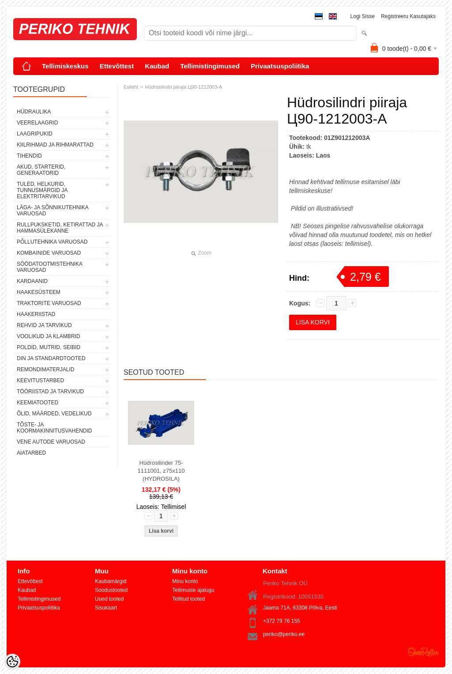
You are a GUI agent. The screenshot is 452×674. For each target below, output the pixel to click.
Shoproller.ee (423, 652)
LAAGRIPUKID (35, 134)
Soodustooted (111, 590)
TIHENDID (29, 156)
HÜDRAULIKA (34, 112)
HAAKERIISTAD (36, 314)
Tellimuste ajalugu (193, 590)
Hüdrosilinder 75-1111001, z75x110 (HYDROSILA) (161, 470)
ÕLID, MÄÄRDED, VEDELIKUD (54, 413)
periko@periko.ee (284, 634)
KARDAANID (32, 281)
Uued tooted (109, 599)
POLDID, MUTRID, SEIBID (48, 347)
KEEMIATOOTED (37, 402)
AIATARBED (31, 453)
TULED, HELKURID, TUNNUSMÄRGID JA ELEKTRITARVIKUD (42, 190)
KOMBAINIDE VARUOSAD (49, 253)
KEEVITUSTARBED (40, 380)
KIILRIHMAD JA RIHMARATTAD (55, 145)
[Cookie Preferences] (12, 662)
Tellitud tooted (188, 599)
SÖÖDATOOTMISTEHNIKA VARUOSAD (49, 267)
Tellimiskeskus (65, 66)
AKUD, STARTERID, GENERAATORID (41, 170)
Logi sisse (362, 16)
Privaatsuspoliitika (280, 66)
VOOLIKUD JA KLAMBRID (48, 336)
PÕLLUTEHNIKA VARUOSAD (52, 242)
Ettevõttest (117, 66)
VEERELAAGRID (37, 123)
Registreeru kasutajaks (408, 16)
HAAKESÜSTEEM (38, 292)
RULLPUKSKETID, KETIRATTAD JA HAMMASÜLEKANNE (60, 228)
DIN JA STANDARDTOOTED (51, 358)
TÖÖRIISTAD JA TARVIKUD (50, 391)
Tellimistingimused (210, 66)
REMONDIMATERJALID (45, 369)
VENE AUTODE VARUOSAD (51, 442)
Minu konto (185, 581)
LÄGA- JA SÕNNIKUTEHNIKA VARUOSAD (52, 210)
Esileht (131, 87)
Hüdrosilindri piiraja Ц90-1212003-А (183, 87)
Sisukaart (106, 608)
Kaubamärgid (110, 581)
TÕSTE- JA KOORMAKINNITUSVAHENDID (54, 428)
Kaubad (157, 66)
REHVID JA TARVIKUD (44, 325)
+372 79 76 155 (281, 621)
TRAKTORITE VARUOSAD (49, 303)
